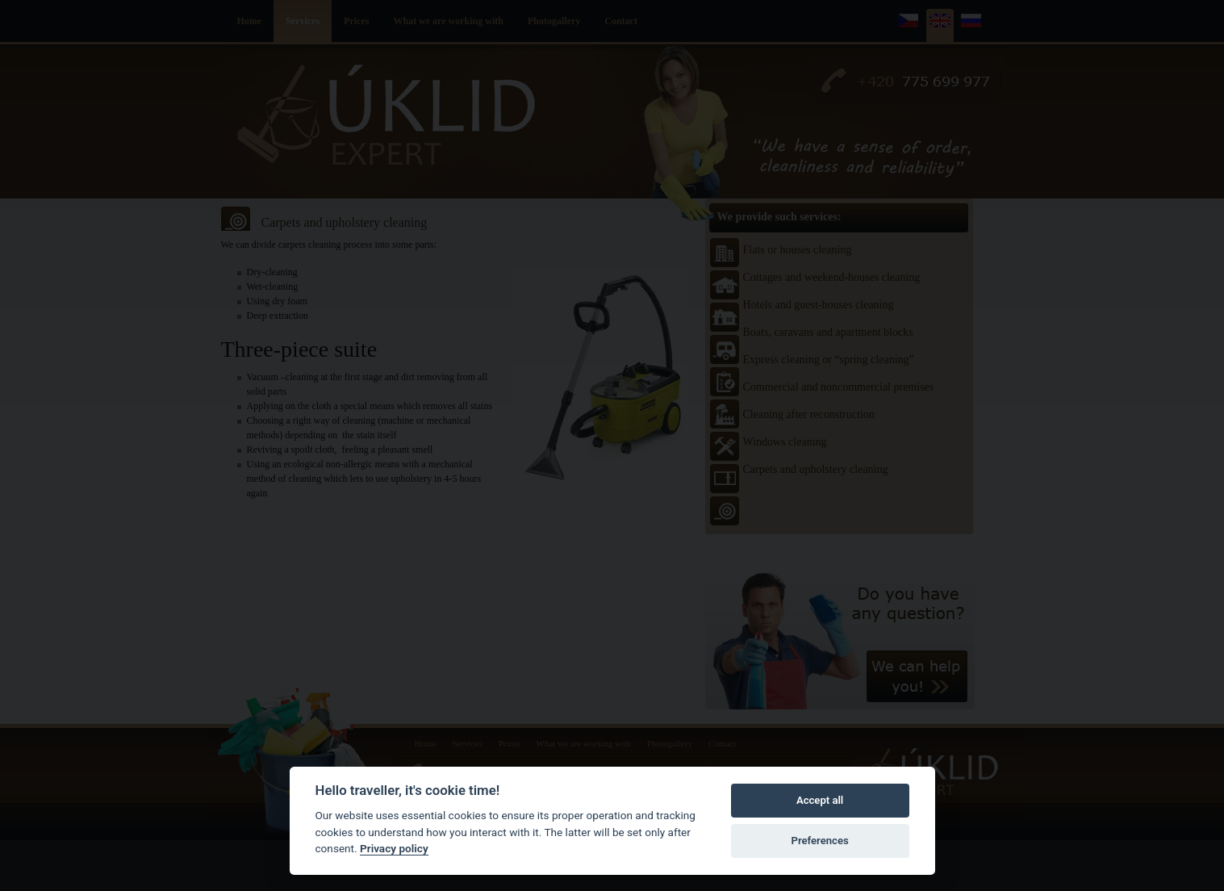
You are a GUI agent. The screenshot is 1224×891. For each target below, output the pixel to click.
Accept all (819, 800)
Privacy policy (394, 848)
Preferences (819, 841)
